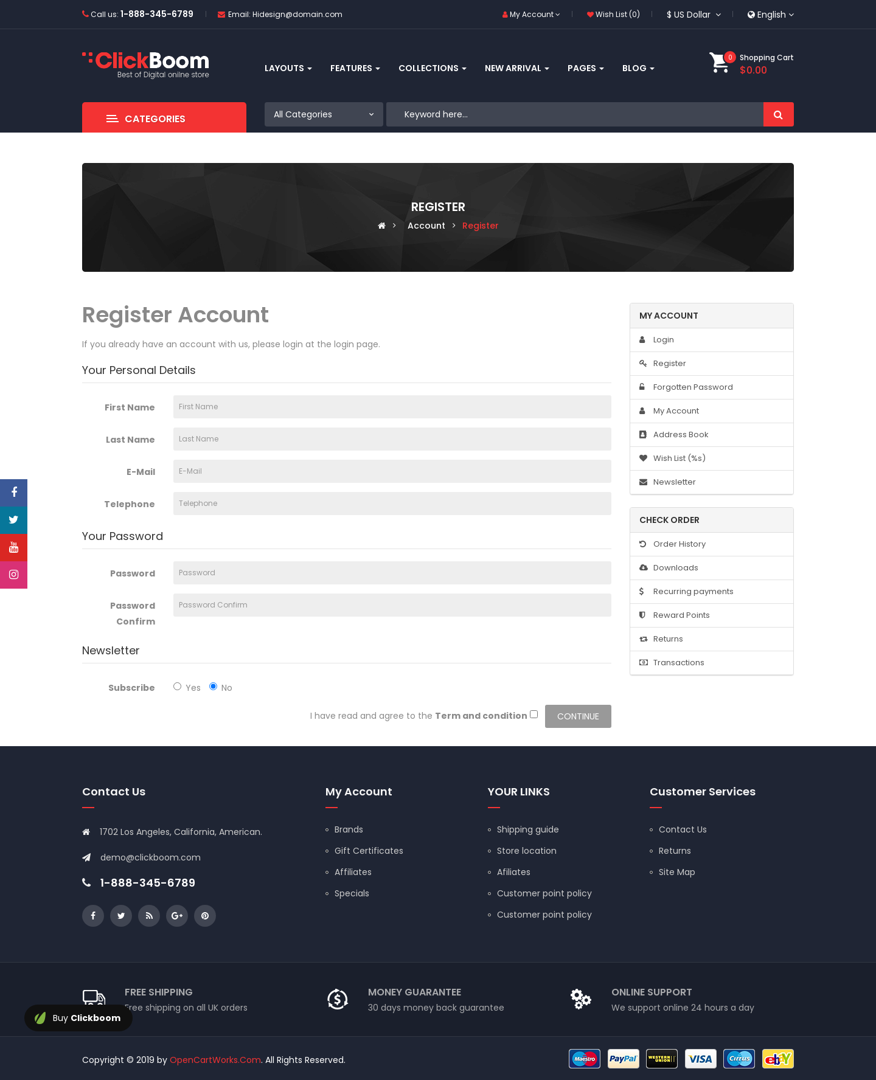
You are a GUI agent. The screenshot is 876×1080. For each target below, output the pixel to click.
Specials (352, 893)
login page (356, 344)
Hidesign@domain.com (297, 14)
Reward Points (674, 615)
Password (132, 573)
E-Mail (141, 472)
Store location (527, 851)
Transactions (671, 662)
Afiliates (513, 872)
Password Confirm (132, 614)
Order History (672, 544)
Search (778, 114)
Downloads (668, 567)
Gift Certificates (369, 851)
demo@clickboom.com (150, 857)
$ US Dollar (694, 15)
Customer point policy (544, 893)
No (220, 688)
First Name (130, 407)
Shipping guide (528, 829)
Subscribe (131, 688)
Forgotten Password (686, 387)
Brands (349, 829)
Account (426, 226)
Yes (187, 688)
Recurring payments (686, 591)
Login (656, 339)
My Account (669, 411)
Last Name (130, 440)
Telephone (129, 504)
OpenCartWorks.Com (215, 1060)
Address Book (674, 434)
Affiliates (353, 872)
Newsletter (667, 482)
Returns (661, 639)
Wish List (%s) (672, 458)
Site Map (677, 872)
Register (480, 226)
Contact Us (683, 829)
